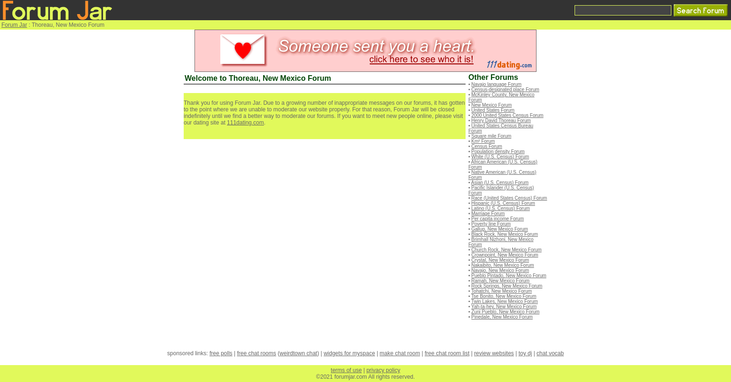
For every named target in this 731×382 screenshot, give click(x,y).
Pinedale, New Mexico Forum (502, 317)
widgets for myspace (349, 353)
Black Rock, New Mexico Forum (504, 234)
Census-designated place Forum (505, 89)
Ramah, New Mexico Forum (500, 280)
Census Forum (486, 146)
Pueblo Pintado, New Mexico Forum (508, 275)
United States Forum (492, 110)
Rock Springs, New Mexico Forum (506, 285)
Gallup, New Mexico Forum (499, 229)
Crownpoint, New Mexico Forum (504, 254)
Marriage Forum (488, 213)
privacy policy (383, 370)
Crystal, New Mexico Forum (500, 260)
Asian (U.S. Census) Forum (500, 182)
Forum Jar (14, 25)
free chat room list (447, 353)
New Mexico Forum (491, 105)
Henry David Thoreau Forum (501, 120)
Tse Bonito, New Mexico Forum (503, 296)
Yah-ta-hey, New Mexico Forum (504, 306)
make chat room (400, 353)
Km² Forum (483, 141)
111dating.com (245, 122)
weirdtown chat (298, 353)
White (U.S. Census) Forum (500, 156)
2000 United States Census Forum (507, 115)
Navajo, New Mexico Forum (500, 270)
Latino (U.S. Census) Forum (500, 208)
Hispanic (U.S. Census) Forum (503, 203)
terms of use (346, 370)
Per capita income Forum (497, 218)
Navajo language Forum (496, 84)
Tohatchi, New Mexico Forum (501, 291)
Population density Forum (497, 151)
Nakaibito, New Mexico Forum (502, 265)
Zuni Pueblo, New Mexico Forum (505, 311)
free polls (221, 353)
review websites (494, 353)
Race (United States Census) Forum (509, 198)
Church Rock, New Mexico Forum (506, 249)
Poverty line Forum (491, 223)
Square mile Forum (491, 136)
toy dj (525, 353)
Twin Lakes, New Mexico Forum (504, 301)
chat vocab (550, 353)
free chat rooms (256, 353)
